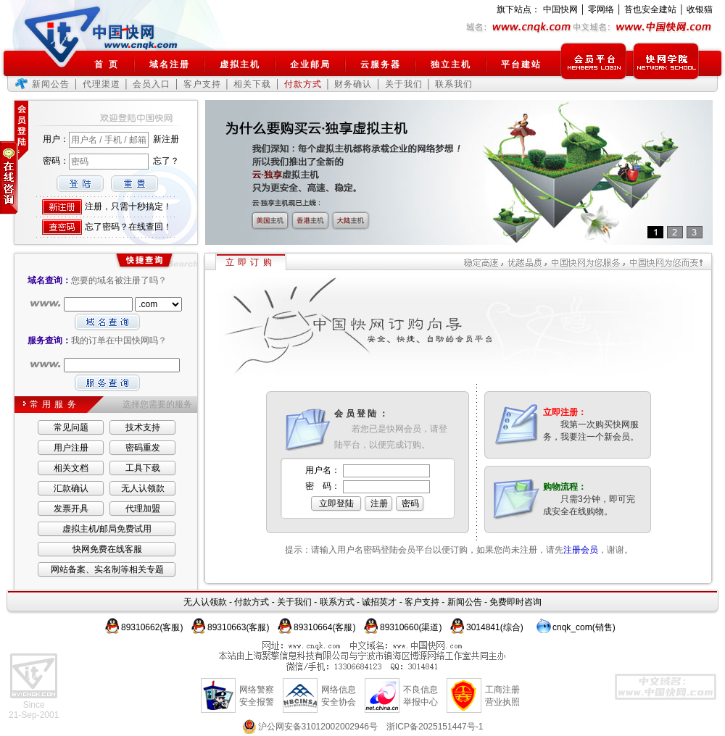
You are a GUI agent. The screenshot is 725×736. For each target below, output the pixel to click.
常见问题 (71, 427)
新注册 (166, 139)
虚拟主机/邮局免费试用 (107, 529)
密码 (410, 503)
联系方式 (337, 602)
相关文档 (71, 468)
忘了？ (166, 161)
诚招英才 (379, 602)
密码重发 (142, 448)
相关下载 (252, 84)
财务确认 (353, 84)
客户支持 (202, 84)
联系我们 (454, 84)
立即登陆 (336, 503)
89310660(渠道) (411, 627)
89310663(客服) (238, 627)
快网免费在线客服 (107, 549)
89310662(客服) (152, 627)
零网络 (601, 9)
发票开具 (71, 508)
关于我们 (404, 84)
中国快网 (560, 9)
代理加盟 (142, 508)
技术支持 (142, 427)
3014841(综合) (494, 627)
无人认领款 (143, 488)
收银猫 (700, 9)
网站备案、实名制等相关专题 (107, 569)
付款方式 (251, 602)
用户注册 (71, 448)
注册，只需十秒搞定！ (128, 206)
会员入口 (151, 84)
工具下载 (142, 468)
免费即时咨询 (515, 602)
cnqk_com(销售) (584, 627)
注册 (379, 503)
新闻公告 (51, 84)
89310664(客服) (324, 627)
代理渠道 (101, 84)
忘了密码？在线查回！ (128, 227)
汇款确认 (71, 488)
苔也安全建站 (650, 9)
